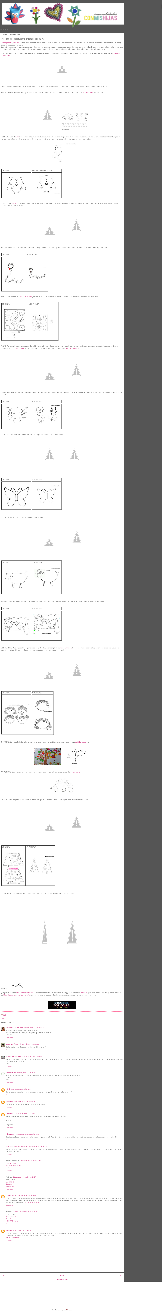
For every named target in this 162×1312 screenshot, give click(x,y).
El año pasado (6, 43)
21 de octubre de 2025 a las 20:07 (24, 1177)
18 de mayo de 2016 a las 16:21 (38, 1146)
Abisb (8, 1089)
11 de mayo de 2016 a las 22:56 (24, 1113)
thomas (8, 1195)
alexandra (9, 1113)
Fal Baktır (9, 1219)
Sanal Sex (9, 1184)
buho (17, 137)
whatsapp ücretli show (13, 1165)
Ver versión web (62, 1279)
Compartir (5, 1018)
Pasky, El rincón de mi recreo (16, 1146)
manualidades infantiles (24, 993)
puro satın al (10, 1186)
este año (16, 43)
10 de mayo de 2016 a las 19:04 (24, 1101)
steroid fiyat (10, 1182)
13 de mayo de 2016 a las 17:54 (29, 1134)
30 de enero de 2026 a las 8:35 (23, 1230)
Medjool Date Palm (12, 1237)
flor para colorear (26, 297)
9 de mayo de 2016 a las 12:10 (21, 1089)
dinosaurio (76, 772)
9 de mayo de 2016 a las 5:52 (26, 1073)
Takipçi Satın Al (11, 1217)
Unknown (9, 1101)
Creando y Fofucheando (14, 1028)
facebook (84, 993)
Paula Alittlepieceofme (14, 1056)
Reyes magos (88, 92)
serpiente (15, 203)
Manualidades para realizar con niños (17, 995)
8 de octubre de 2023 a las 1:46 (30, 1160)
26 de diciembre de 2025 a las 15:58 (25, 1212)
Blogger (68, 1310)
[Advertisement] (61, 1294)
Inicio (62, 1275)
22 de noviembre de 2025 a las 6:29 (24, 1195)
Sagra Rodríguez (12, 1044)
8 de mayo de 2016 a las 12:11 (34, 1028)
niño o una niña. (66, 648)
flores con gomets (72, 348)
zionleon (9, 1230)
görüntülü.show (11, 1163)
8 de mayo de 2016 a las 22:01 (28, 1044)
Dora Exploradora (17, 348)
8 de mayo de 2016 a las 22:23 (33, 1056)
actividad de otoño (81, 742)
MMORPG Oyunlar (12, 1221)
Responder (9, 1038)
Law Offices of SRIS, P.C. (32, 1202)
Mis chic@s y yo (12, 1134)
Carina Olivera (11, 1073)
